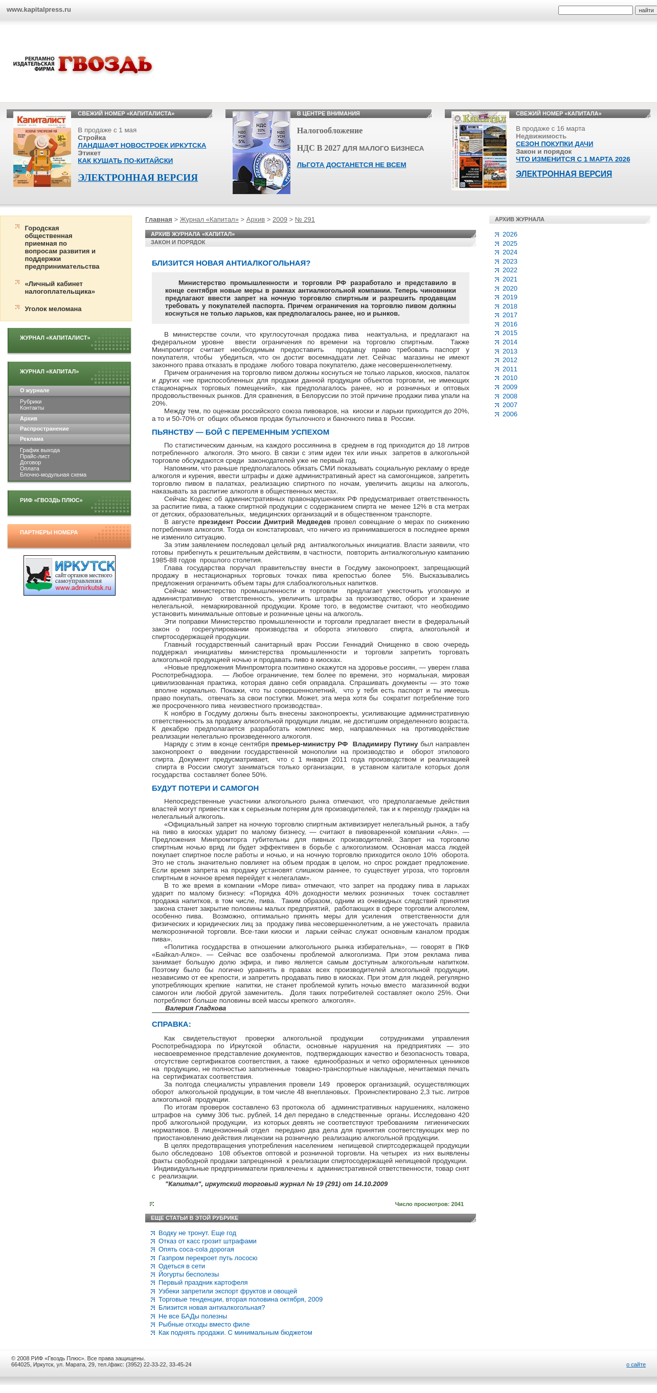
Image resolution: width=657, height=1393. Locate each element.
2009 (280, 219)
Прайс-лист (35, 456)
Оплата (29, 468)
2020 (510, 288)
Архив (28, 418)
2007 (510, 405)
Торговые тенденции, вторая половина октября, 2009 (240, 1299)
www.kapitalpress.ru (39, 9)
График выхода (40, 450)
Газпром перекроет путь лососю (208, 1258)
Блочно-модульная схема (53, 474)
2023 (510, 261)
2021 (510, 279)
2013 (510, 351)
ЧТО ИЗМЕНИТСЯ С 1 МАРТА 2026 (573, 159)
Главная (158, 219)
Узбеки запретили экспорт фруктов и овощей (227, 1291)
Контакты (32, 408)
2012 (510, 360)
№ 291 (305, 219)
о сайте (636, 1364)
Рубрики (30, 401)
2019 (510, 297)
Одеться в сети (181, 1266)
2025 (510, 243)
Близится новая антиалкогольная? (211, 1307)
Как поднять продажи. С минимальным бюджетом (235, 1332)
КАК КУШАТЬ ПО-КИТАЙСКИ (125, 160)
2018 (510, 306)
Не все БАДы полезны (192, 1316)
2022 (510, 270)
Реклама (31, 439)
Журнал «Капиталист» (55, 338)
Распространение (44, 429)
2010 (510, 378)
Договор (30, 462)
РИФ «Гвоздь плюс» (51, 500)
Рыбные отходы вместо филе (204, 1324)
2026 (510, 234)
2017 (510, 315)
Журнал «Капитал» (49, 371)
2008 (510, 396)
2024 (510, 252)
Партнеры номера (49, 532)
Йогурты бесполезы (188, 1274)
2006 (510, 414)
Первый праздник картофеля (203, 1282)
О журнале (35, 390)
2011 (510, 369)
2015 (510, 333)
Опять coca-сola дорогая (196, 1249)
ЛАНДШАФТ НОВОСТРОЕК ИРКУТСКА (142, 145)
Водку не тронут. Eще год (197, 1233)
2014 (510, 342)
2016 (510, 324)
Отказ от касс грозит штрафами (207, 1241)
